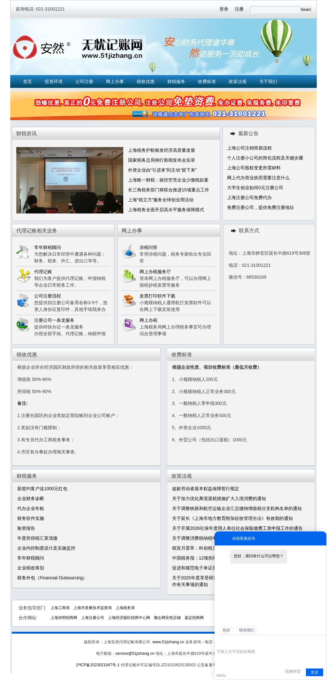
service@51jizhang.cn (135, 653)
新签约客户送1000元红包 (42, 488)
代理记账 (43, 271)
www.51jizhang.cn (168, 642)
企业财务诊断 (30, 498)
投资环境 (54, 81)
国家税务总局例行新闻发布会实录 (161, 160)
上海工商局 (60, 608)
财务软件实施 (30, 518)
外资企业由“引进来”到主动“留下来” (162, 170)
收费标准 (207, 81)
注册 (239, 9)
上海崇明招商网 (63, 617)
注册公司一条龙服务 (54, 320)
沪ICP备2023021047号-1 (98, 665)
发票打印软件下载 (157, 295)
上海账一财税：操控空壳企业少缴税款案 (168, 179)
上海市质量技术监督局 (92, 608)
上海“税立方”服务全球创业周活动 (161, 199)
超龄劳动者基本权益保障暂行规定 (205, 488)
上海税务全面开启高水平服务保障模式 (166, 209)
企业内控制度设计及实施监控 (46, 548)
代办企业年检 (30, 508)
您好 (226, 630)
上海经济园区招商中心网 (129, 617)
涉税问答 (148, 247)
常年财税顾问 (47, 247)
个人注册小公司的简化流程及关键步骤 (265, 157)
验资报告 (26, 528)
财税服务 (176, 81)
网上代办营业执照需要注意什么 (258, 177)
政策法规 (238, 81)
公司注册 (84, 81)
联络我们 (247, 630)
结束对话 (292, 671)
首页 (27, 81)
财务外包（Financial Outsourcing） (52, 577)
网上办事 (115, 81)
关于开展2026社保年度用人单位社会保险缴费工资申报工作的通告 (237, 528)
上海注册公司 (92, 617)
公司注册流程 (47, 295)
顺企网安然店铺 (167, 617)
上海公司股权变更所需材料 (254, 167)
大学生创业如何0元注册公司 (255, 187)
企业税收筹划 (30, 567)
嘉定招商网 (194, 617)
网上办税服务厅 (155, 271)
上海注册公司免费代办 (249, 197)
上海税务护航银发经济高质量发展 (161, 150)
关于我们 (268, 81)
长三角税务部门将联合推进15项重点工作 (168, 189)
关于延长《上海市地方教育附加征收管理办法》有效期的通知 (232, 518)
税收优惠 (146, 81)
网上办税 (148, 320)
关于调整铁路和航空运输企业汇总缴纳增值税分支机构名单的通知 (237, 508)
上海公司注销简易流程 (249, 148)
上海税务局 (125, 608)
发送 (314, 672)
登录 (223, 9)
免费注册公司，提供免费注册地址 (260, 207)
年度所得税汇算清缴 (37, 538)
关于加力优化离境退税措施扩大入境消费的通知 (219, 498)
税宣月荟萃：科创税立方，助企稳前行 (210, 548)
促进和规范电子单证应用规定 (201, 567)
